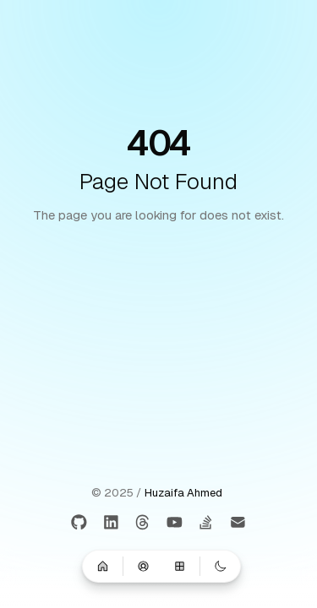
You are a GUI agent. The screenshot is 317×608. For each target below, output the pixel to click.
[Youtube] (174, 523)
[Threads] (143, 523)
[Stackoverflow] (206, 523)
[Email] (238, 523)
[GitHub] (80, 523)
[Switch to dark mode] (221, 565)
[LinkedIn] (111, 523)
